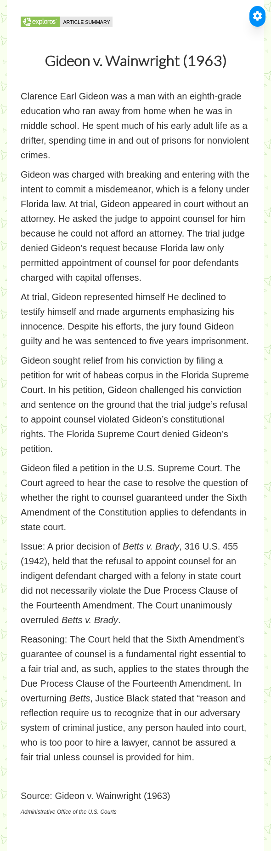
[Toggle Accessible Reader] (257, 16)
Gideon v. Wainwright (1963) (112, 796)
